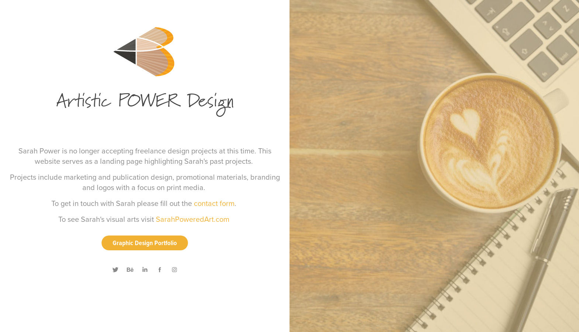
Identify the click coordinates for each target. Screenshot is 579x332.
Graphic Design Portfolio (145, 242)
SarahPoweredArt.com (192, 219)
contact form (214, 203)
